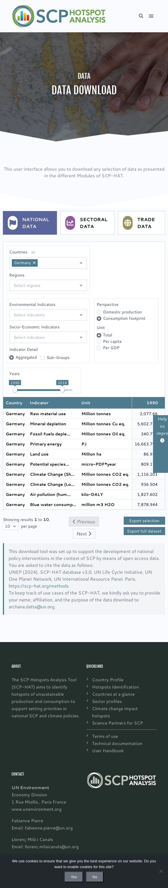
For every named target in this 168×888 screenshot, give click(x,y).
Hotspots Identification (115, 687)
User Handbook (108, 750)
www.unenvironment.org (37, 809)
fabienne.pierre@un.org (49, 828)
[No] (161, 871)
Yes (74, 877)
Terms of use (105, 736)
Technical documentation (117, 743)
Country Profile (107, 679)
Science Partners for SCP (117, 723)
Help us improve (162, 429)
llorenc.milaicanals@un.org (52, 846)
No (94, 877)
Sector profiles (107, 701)
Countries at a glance (113, 694)
